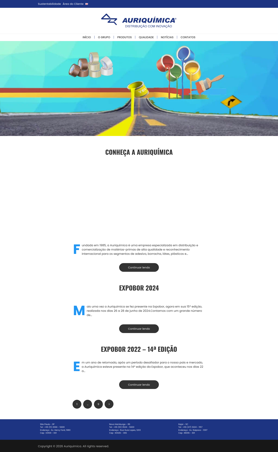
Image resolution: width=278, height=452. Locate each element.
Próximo (109, 404)
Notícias (167, 37)
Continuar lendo (139, 267)
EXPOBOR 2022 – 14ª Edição (139, 349)
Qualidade (146, 37)
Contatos (188, 37)
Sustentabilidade (49, 4)
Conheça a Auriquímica (139, 152)
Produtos (124, 37)
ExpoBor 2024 (139, 287)
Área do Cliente (73, 4)
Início (87, 37)
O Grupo (104, 37)
